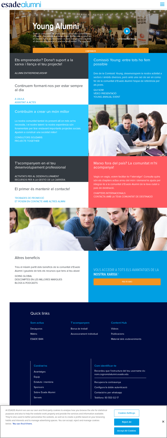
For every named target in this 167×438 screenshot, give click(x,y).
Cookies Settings (126, 413)
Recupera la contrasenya (107, 382)
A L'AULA (19, 99)
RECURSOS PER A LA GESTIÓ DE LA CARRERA (40, 179)
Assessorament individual (84, 333)
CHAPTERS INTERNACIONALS (109, 193)
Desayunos (36, 328)
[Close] (163, 421)
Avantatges (40, 371)
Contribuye (90, 51)
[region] (83, 421)
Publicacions (117, 333)
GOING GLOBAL (23, 276)
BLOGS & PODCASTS (26, 283)
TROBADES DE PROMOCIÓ (29, 198)
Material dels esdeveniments (126, 339)
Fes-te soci (127, 282)
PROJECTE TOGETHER (27, 140)
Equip (37, 376)
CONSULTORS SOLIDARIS (28, 137)
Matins (33, 333)
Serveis (38, 397)
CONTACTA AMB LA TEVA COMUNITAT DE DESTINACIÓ (123, 196)
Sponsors (39, 387)
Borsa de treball (79, 328)
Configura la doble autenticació (110, 387)
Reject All (126, 422)
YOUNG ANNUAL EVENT (107, 96)
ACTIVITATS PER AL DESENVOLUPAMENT (37, 176)
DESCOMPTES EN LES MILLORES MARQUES (38, 279)
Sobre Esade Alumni (44, 392)
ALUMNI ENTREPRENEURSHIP (31, 73)
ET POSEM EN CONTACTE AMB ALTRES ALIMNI (40, 201)
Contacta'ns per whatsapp (108, 392)
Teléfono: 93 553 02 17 (106, 397)
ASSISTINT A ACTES (25, 102)
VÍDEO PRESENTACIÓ (105, 93)
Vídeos (114, 328)
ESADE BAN (36, 339)
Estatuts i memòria (43, 382)
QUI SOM (98, 90)
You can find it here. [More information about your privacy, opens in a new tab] (22, 424)
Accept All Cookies (126, 431)
